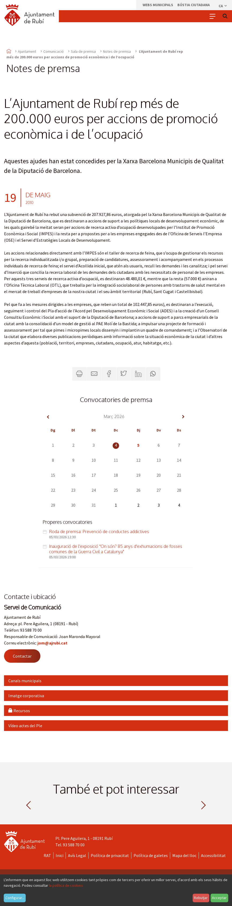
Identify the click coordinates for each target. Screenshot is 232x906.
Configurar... (14, 897)
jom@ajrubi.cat (52, 643)
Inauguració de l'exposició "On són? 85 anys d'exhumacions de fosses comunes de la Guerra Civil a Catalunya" (115, 549)
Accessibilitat (213, 855)
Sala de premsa (83, 51)
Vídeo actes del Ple (25, 725)
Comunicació (53, 51)
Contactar (22, 656)
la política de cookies (66, 885)
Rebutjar (201, 897)
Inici (59, 855)
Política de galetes (151, 855)
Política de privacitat (110, 855)
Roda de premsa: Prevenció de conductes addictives (99, 531)
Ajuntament (27, 51)
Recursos (19, 710)
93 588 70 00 (74, 844)
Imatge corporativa (26, 695)
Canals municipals (24, 680)
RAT (47, 855)
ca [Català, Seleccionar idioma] (223, 5)
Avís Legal (77, 855)
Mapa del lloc (184, 855)
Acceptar (219, 897)
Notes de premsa (117, 51)
